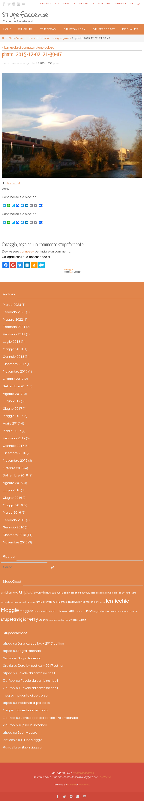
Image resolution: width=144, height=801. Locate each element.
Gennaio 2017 (13, 446)
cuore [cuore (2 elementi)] (133, 593)
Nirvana (71, 784)
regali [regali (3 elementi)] (96, 611)
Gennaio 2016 (13, 527)
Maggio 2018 (13, 349)
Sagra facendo (29, 651)
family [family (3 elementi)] (39, 602)
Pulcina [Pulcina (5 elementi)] (88, 610)
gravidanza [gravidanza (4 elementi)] (50, 601)
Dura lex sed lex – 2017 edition (40, 643)
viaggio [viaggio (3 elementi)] (82, 620)
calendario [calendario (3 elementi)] (57, 593)
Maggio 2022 (13, 319)
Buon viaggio (27, 732)
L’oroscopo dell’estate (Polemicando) (49, 718)
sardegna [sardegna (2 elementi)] (124, 611)
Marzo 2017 (12, 431)
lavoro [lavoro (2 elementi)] (102, 602)
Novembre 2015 (15, 542)
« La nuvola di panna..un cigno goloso (28, 47)
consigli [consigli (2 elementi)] (117, 593)
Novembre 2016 (15, 460)
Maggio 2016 (13, 505)
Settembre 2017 (15, 386)
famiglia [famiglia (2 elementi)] (31, 602)
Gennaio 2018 (13, 356)
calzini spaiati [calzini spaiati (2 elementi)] (70, 593)
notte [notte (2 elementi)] (59, 611)
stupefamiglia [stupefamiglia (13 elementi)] (13, 619)
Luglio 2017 (11, 401)
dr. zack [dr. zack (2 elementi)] (22, 602)
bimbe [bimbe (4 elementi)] (47, 592)
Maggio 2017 (13, 416)
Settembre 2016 (15, 475)
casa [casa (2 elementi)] (93, 593)
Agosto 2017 (13, 394)
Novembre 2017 (15, 371)
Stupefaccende (25, 14)
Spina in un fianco (33, 725)
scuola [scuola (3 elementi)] (133, 611)
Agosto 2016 (13, 483)
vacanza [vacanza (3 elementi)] (43, 620)
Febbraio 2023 (14, 312)
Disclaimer (62, 3)
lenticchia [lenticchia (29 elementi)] (117, 601)
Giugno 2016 (12, 498)
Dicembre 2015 (14, 535)
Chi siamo (45, 3)
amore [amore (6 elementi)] (13, 592)
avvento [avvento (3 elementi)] (38, 593)
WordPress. (84, 784)
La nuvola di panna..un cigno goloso (49, 38)
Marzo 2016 (12, 512)
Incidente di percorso (31, 695)
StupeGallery (101, 3)
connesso (27, 251)
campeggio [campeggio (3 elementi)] (84, 593)
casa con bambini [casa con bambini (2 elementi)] (104, 593)
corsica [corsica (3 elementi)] (126, 593)
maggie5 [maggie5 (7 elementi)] (26, 611)
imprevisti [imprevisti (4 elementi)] (74, 601)
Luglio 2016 (11, 490)
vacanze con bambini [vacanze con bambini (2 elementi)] (59, 620)
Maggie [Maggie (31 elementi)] (10, 610)
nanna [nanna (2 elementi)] (37, 611)
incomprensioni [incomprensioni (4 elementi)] (89, 601)
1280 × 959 (45, 63)
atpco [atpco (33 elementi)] (26, 592)
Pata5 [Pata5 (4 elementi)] (71, 611)
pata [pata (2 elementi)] (64, 611)
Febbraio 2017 (14, 438)
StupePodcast (124, 3)
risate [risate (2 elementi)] (103, 611)
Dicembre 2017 (14, 364)
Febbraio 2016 (14, 520)
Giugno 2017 (12, 408)
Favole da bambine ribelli (36, 673)
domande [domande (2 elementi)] (5, 602)
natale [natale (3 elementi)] (52, 611)
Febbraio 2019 (14, 334)
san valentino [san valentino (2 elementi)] (112, 611)
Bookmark (14, 183)
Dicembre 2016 (14, 453)
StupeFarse (16, 38)
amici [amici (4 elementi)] (4, 592)
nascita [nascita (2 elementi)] (44, 611)
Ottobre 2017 (13, 379)
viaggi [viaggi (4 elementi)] (74, 619)
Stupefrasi (81, 3)
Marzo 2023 (12, 305)
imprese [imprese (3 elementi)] (62, 602)
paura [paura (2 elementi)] (79, 611)
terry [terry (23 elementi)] (32, 619)
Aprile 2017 (11, 423)
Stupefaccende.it (83, 773)
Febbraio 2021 (14, 327)
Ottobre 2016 (13, 468)
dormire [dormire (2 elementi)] (14, 602)
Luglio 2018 (11, 341)
